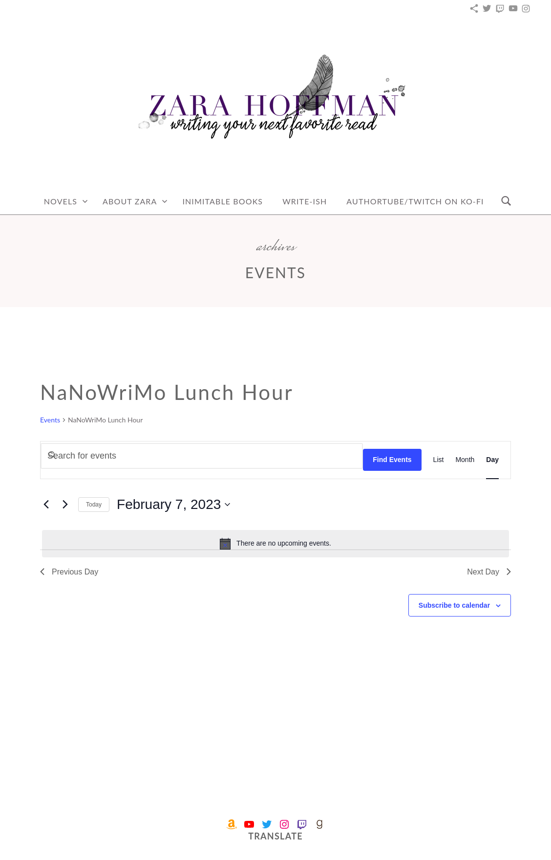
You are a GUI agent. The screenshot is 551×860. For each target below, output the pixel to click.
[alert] (275, 543)
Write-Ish (304, 201)
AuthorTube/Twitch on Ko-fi (415, 201)
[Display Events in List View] (438, 460)
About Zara (130, 201)
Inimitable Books (222, 201)
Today (94, 504)
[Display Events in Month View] (464, 460)
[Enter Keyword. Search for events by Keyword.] (202, 456)
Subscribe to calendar (454, 605)
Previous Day (69, 572)
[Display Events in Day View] (492, 460)
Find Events (392, 459)
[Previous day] (46, 504)
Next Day (489, 572)
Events (50, 420)
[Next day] (65, 504)
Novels (60, 201)
